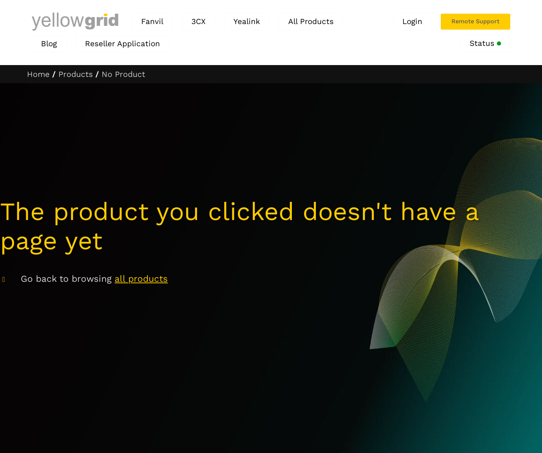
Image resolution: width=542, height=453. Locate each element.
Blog (49, 43)
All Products (311, 21)
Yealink (246, 21)
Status (485, 43)
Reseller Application (122, 43)
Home (38, 74)
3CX (198, 21)
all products (141, 278)
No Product (123, 74)
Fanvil (152, 21)
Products (75, 74)
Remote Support (475, 21)
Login (412, 21)
